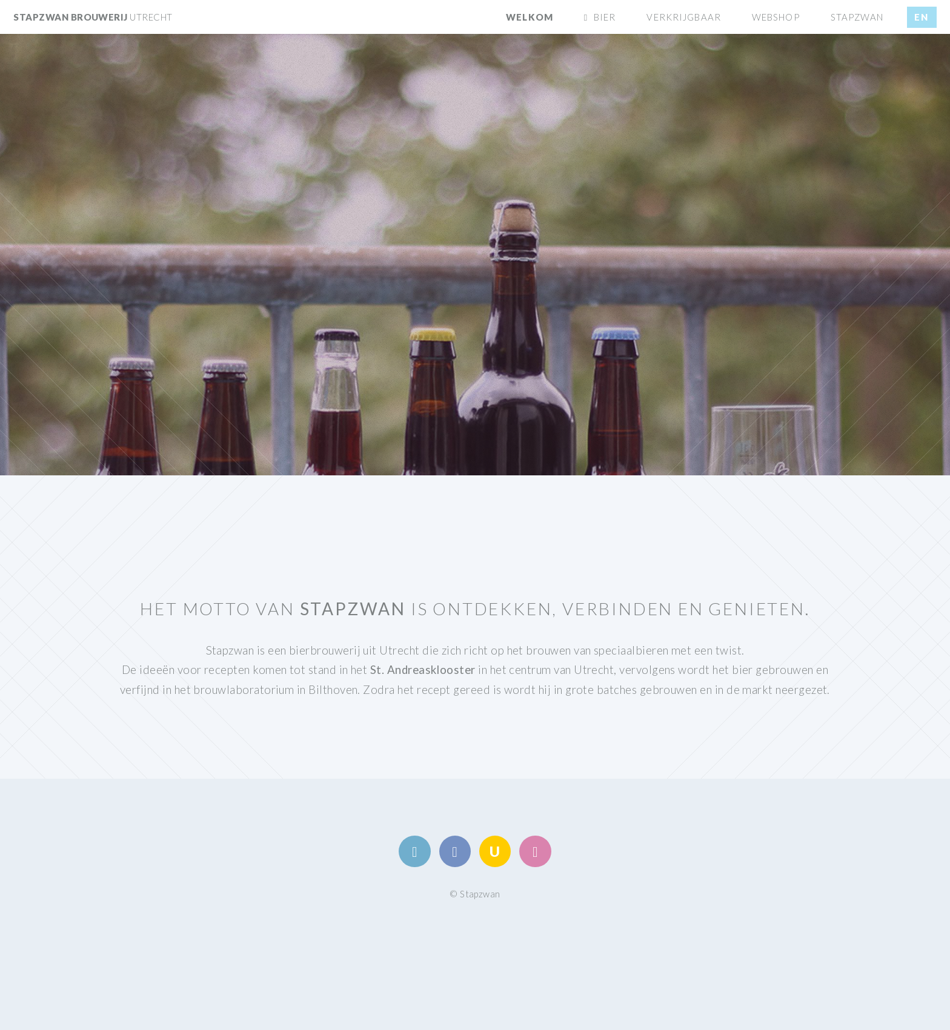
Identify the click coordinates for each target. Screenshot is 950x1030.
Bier (605, 17)
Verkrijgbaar (683, 17)
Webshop (776, 17)
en (921, 17)
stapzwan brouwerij (92, 17)
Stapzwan (857, 17)
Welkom (529, 17)
